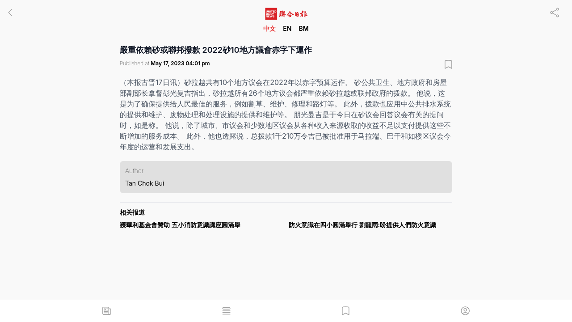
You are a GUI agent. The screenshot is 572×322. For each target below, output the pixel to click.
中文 (269, 28)
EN (287, 28)
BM (303, 28)
